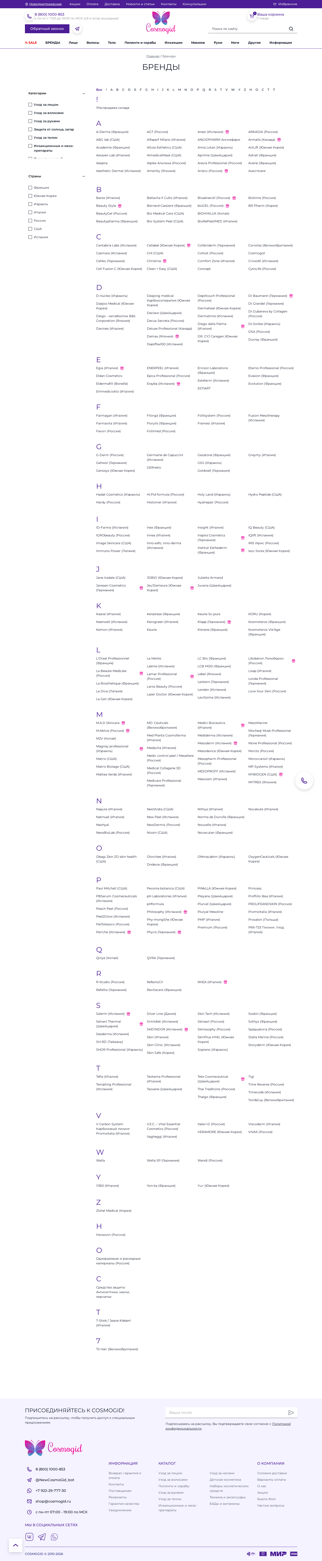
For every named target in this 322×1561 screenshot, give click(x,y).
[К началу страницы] (15, 1545)
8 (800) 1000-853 (49, 14)
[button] (257, 43)
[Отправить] (291, 1412)
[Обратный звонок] (304, 781)
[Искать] (291, 28)
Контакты (168, 4)
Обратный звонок (47, 29)
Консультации (194, 4)
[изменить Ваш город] (43, 4)
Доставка (112, 4)
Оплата (92, 4)
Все (99, 90)
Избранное (285, 4)
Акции (74, 4)
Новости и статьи (140, 4)
